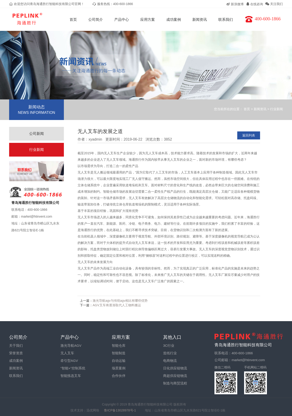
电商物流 (170, 361)
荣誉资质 (16, 353)
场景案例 (118, 368)
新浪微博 (235, 4)
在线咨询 (254, 4)
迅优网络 (92, 410)
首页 (73, 19)
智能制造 (118, 353)
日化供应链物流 (175, 368)
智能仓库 (118, 345)
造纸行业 (170, 353)
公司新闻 (36, 134)
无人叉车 (67, 353)
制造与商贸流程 (175, 383)
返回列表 (248, 135)
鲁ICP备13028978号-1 (122, 410)
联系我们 (225, 19)
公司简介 (95, 19)
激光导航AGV (70, 345)
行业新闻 (276, 109)
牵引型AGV (69, 361)
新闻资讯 (199, 19)
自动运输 (118, 361)
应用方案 (147, 19)
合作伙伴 (118, 376)
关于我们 (16, 345)
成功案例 (173, 19)
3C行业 (168, 345)
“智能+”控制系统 (72, 368)
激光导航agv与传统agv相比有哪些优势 (120, 300)
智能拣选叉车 (70, 376)
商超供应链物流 (175, 376)
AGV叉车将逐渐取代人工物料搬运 (117, 305)
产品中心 (121, 19)
